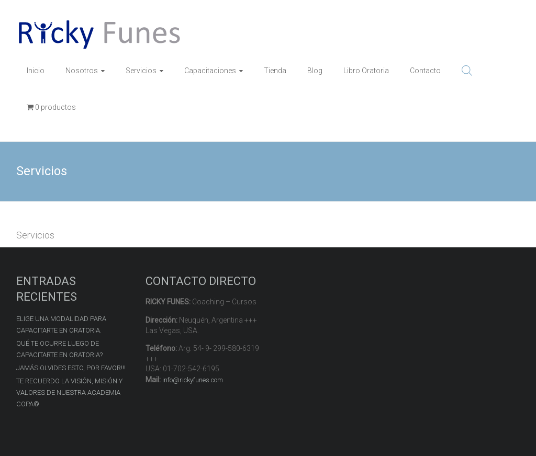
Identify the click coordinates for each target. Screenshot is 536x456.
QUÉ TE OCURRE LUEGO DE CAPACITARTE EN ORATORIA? (59, 349)
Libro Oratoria (366, 70)
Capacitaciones (210, 70)
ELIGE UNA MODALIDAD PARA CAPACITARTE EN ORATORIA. (61, 324)
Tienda (275, 70)
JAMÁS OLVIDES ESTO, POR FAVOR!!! (71, 368)
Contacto (425, 70)
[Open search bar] (467, 70)
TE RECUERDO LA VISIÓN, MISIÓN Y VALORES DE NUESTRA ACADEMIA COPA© (69, 392)
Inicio (35, 70)
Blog (314, 70)
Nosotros (81, 70)
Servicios (141, 70)
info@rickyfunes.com (192, 380)
